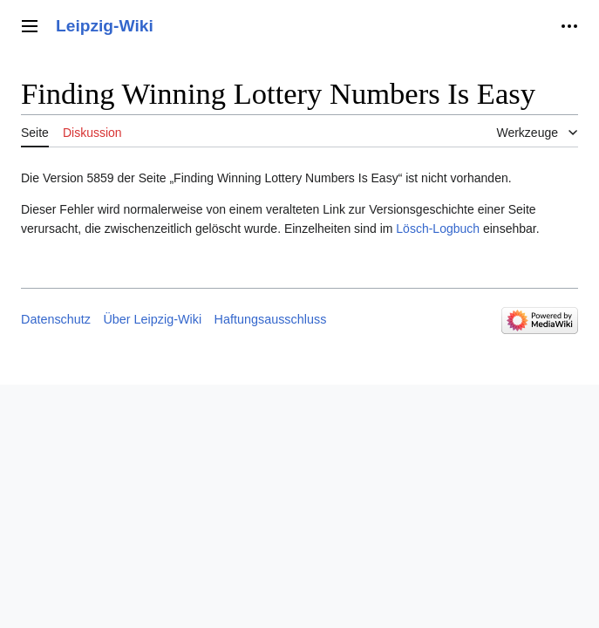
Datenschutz (56, 319)
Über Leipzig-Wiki (152, 319)
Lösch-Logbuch (438, 229)
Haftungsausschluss (270, 319)
